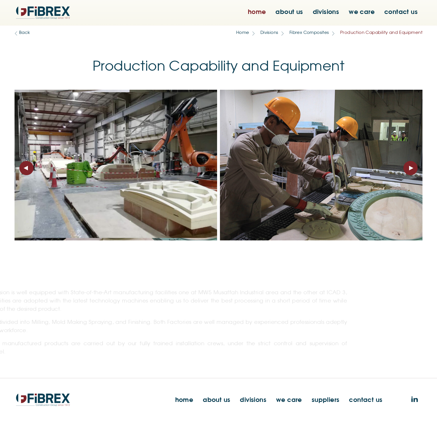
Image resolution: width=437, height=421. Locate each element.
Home (242, 32)
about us (289, 12)
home (257, 12)
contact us (401, 12)
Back (24, 32)
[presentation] (26, 168)
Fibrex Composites (309, 32)
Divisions (269, 32)
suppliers (326, 399)
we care (362, 12)
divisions (326, 12)
